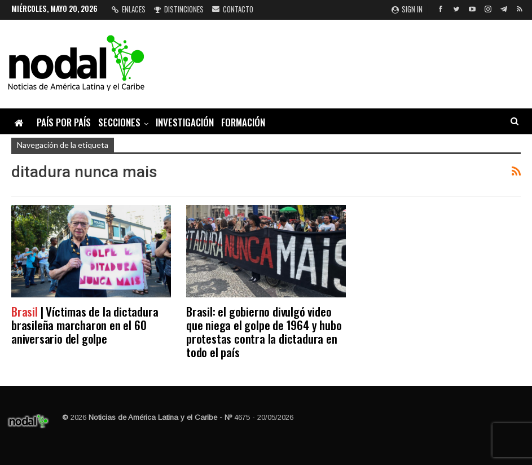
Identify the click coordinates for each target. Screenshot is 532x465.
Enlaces (129, 9)
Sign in (407, 9)
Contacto (232, 9)
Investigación (185, 122)
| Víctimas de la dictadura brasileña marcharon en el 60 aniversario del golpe (84, 324)
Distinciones (179, 9)
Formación (243, 122)
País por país (64, 122)
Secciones (119, 122)
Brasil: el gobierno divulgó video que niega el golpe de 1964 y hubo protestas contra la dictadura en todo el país (263, 331)
